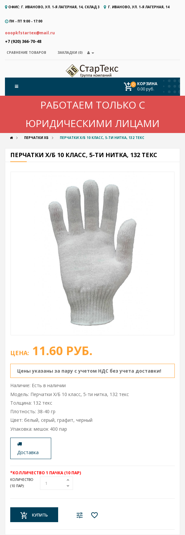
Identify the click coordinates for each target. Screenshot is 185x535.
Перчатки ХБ (36, 137)
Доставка (28, 448)
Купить (34, 515)
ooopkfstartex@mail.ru (30, 33)
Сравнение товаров (26, 52)
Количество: (21, 482)
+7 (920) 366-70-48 (23, 41)
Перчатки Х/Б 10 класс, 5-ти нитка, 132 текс (102, 137)
